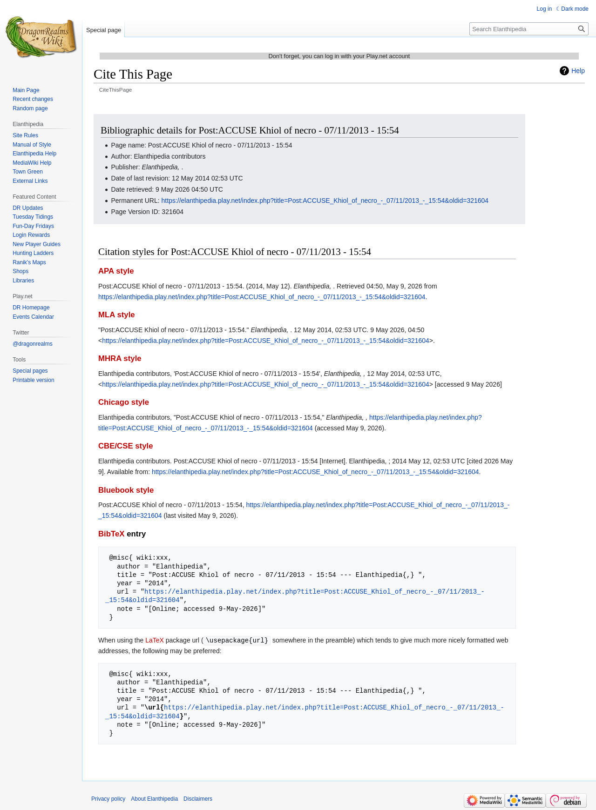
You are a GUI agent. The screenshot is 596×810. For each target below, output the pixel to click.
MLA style (116, 314)
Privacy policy (108, 798)
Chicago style (123, 402)
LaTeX (154, 640)
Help (578, 70)
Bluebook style (126, 490)
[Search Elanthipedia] (529, 28)
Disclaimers (197, 798)
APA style (116, 271)
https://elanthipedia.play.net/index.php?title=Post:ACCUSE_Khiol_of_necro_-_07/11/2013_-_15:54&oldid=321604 (325, 200)
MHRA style (120, 358)
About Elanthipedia (154, 798)
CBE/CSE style (125, 446)
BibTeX (111, 533)
